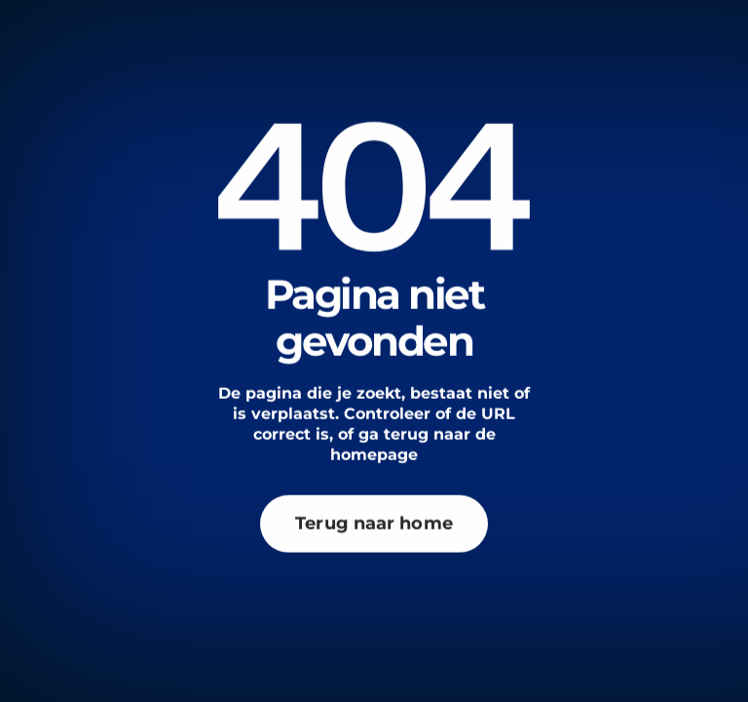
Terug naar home (374, 507)
